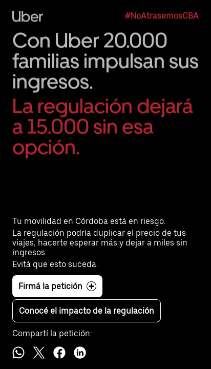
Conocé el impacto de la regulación (86, 311)
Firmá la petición (57, 286)
